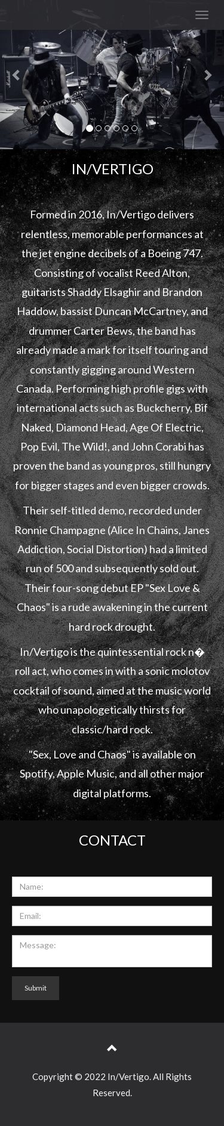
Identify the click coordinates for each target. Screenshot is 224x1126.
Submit (35, 987)
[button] (16, 74)
